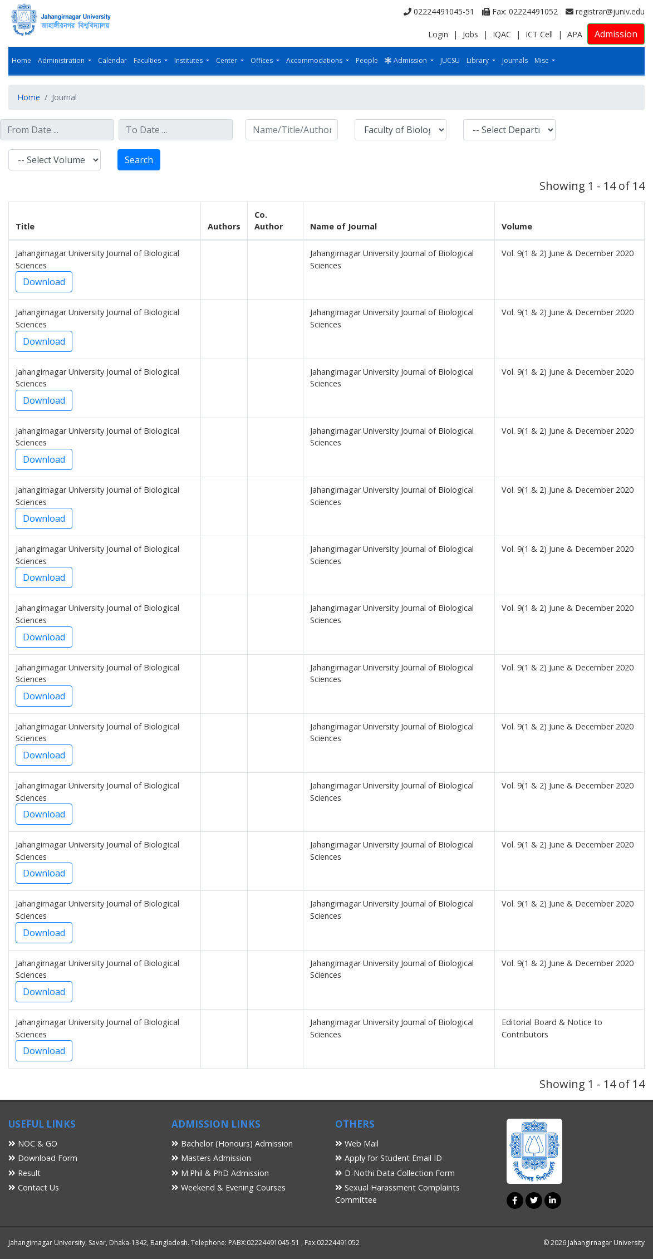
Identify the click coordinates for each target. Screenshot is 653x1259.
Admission (616, 34)
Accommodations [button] (315, 60)
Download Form (42, 1158)
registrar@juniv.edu (605, 11)
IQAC (502, 34)
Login (438, 34)
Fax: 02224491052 (520, 11)
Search (139, 160)
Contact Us (33, 1187)
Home (21, 60)
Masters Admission (211, 1158)
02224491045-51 (439, 11)
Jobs (470, 34)
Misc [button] (542, 60)
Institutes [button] (189, 60)
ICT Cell (539, 34)
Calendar (112, 60)
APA (574, 34)
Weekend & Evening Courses (228, 1187)
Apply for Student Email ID (388, 1158)
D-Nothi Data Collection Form (395, 1173)
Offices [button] (262, 60)
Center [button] (227, 60)
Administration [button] (62, 60)
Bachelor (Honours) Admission (232, 1143)
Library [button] (478, 60)
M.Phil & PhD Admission (220, 1173)
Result (24, 1173)
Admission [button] (407, 60)
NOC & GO (32, 1143)
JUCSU (450, 60)
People (367, 60)
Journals (515, 60)
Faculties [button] (148, 60)
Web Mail (357, 1143)
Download (44, 282)
